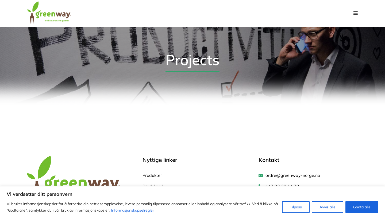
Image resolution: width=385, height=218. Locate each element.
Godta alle (362, 207)
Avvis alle (327, 207)
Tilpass (296, 207)
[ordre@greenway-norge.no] (308, 175)
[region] (192, 202)
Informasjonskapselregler (132, 210)
